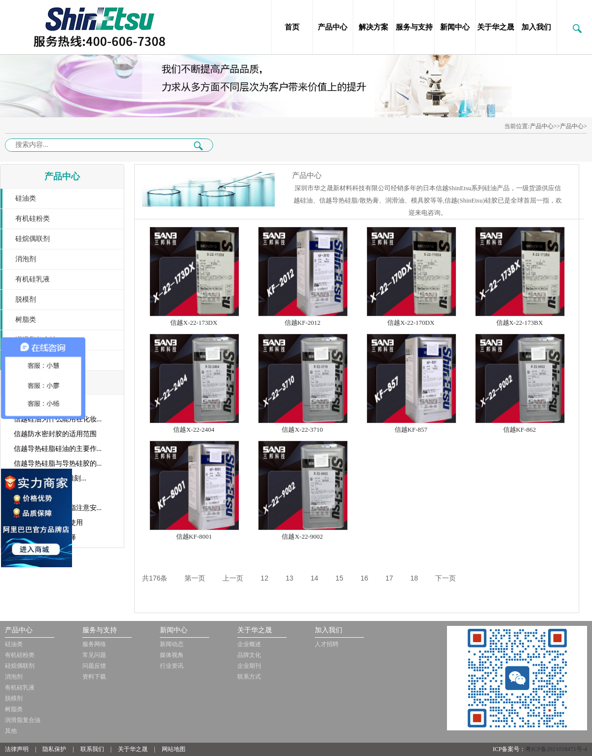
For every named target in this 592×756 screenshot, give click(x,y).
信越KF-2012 (303, 322)
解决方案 (373, 27)
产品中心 (332, 27)
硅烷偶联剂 (32, 238)
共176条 (154, 578)
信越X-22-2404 (193, 429)
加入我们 (536, 27)
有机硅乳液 (32, 279)
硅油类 (25, 198)
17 (389, 578)
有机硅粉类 (32, 218)
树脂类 (25, 319)
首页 (292, 27)
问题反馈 (94, 665)
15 (339, 578)
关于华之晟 (495, 27)
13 (290, 578)
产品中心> (573, 126)
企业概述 (249, 644)
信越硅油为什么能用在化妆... (58, 419)
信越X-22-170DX (410, 322)
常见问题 (94, 655)
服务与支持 (414, 27)
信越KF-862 (519, 429)
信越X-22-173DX (193, 322)
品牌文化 (249, 655)
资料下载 (94, 676)
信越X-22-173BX (519, 322)
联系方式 (249, 676)
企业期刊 (249, 665)
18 (414, 578)
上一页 (232, 578)
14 (315, 578)
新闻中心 (455, 27)
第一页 (195, 578)
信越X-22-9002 (302, 536)
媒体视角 (172, 655)
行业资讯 (172, 665)
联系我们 (92, 749)
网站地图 (173, 749)
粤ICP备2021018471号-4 (556, 749)
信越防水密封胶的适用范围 (55, 434)
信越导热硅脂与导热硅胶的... (58, 463)
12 (264, 578)
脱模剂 (25, 299)
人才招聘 (326, 644)
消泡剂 (25, 259)
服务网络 (94, 644)
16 (365, 578)
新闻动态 (172, 644)
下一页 (445, 578)
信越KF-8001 (194, 536)
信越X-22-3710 (302, 429)
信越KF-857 (411, 429)
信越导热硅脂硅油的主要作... (58, 448)
